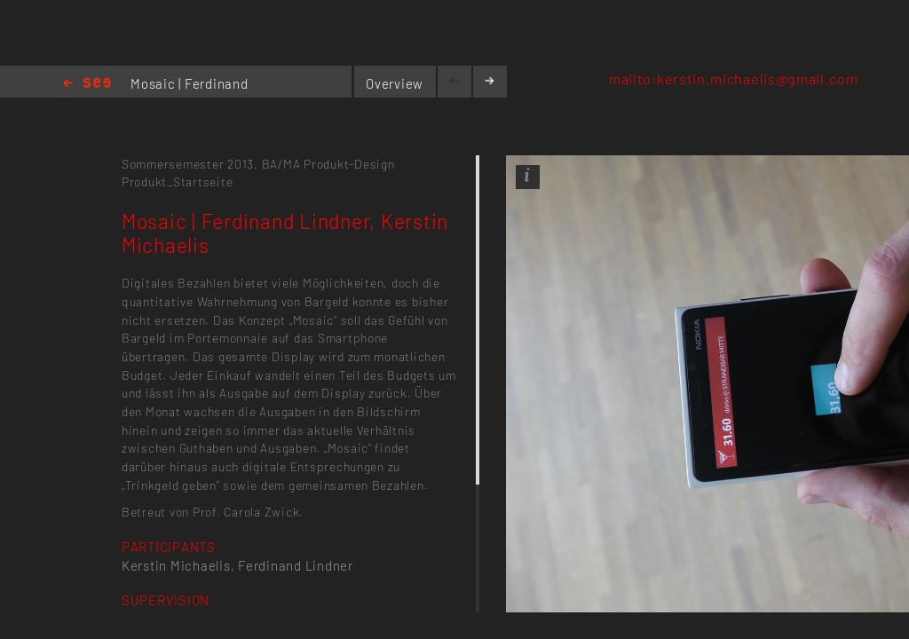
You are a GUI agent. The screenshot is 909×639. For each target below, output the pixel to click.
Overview (394, 83)
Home (87, 84)
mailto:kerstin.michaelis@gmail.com (733, 78)
